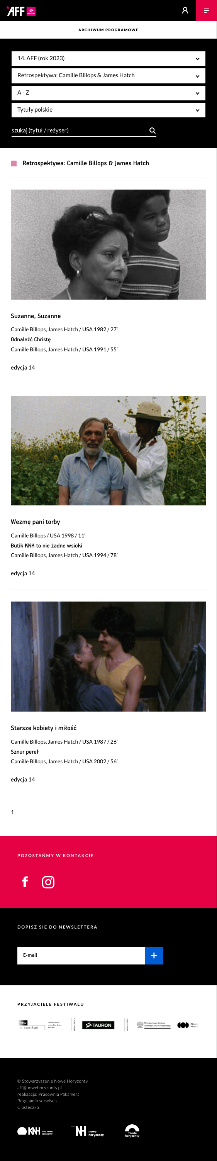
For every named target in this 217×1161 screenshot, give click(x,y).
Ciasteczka (28, 1107)
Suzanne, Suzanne (36, 316)
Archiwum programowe (108, 30)
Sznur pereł (25, 752)
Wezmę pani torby (35, 522)
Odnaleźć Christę (31, 340)
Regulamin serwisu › (37, 1100)
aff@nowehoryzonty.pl (39, 1087)
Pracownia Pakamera (59, 1094)
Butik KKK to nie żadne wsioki (46, 546)
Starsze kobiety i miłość (43, 728)
